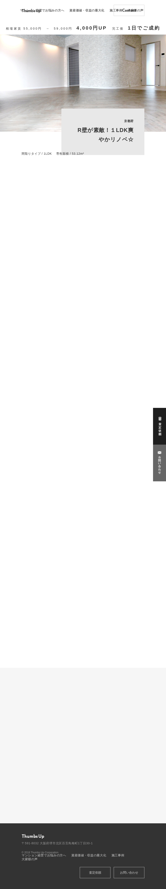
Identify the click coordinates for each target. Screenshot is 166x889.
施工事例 (118, 855)
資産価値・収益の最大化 (86, 10)
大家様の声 (30, 859)
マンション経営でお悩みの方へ (42, 10)
